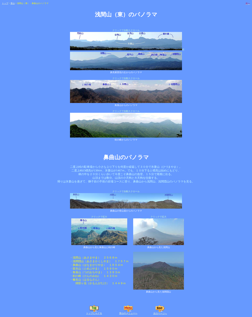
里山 (12, 3)
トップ (5, 3)
